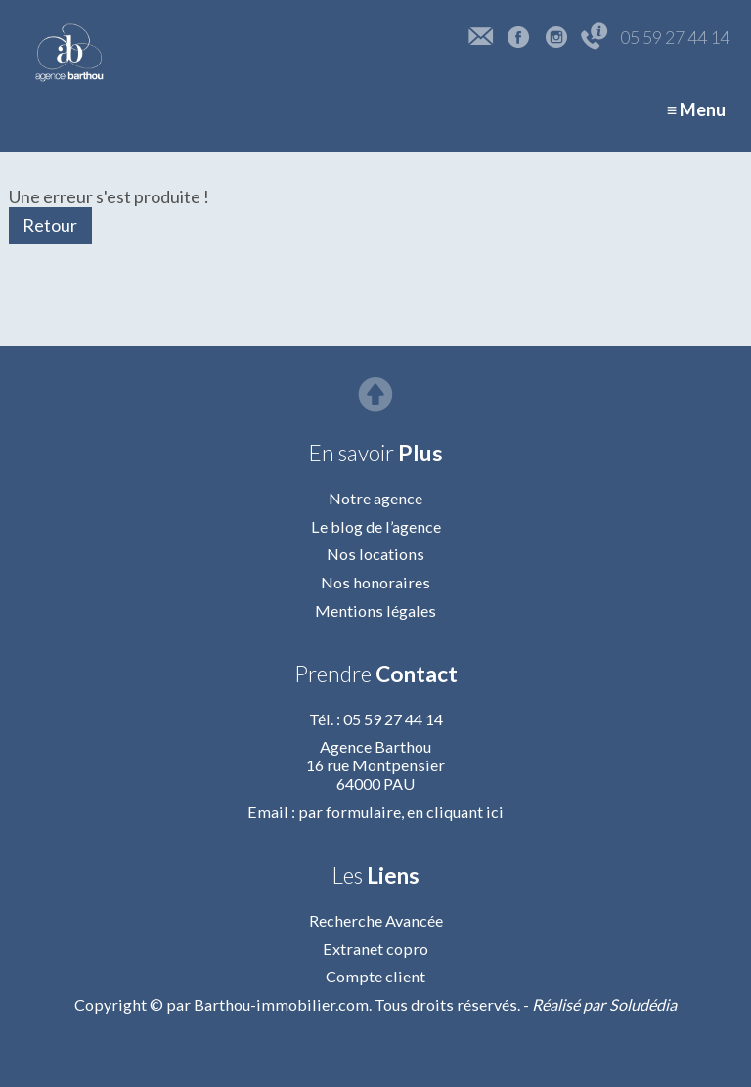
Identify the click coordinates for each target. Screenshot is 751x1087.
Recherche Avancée (376, 920)
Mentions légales (375, 610)
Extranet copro (375, 948)
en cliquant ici (455, 812)
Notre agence (375, 498)
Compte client (375, 976)
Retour (49, 225)
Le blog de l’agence (376, 526)
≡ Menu (697, 109)
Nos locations (375, 553)
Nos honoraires (375, 582)
